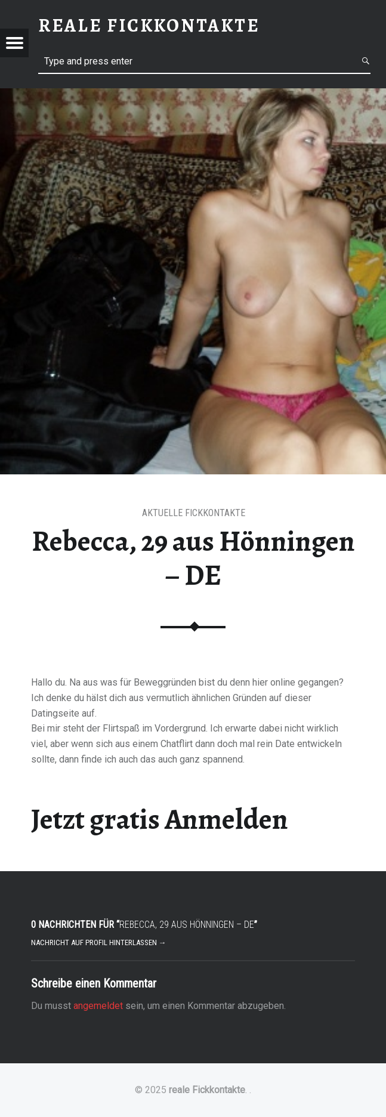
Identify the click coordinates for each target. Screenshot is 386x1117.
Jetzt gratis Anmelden (159, 819)
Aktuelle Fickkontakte (193, 513)
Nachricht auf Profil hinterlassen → (98, 942)
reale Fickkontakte (207, 1090)
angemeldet (98, 1005)
